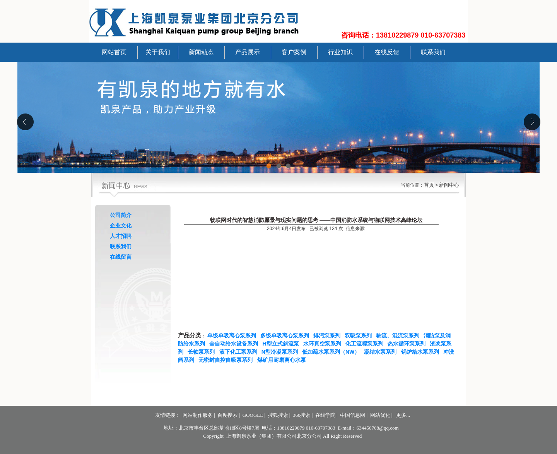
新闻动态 (201, 52)
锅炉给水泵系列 (421, 352)
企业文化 (121, 225)
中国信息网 (352, 415)
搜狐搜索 (278, 415)
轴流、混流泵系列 (399, 335)
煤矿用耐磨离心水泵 (283, 360)
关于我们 (157, 52)
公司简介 (121, 215)
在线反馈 (386, 52)
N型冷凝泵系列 (281, 352)
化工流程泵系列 (365, 343)
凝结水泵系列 (382, 352)
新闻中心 (449, 185)
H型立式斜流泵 (282, 343)
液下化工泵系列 (239, 352)
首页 (429, 185)
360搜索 (302, 415)
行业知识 (340, 52)
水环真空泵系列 (323, 343)
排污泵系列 (328, 335)
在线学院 (325, 415)
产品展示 (247, 52)
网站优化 (380, 415)
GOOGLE (253, 415)
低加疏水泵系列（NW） (332, 352)
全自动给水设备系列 (235, 343)
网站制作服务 (198, 415)
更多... (403, 415)
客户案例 (294, 52)
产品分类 (189, 335)
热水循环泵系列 (408, 343)
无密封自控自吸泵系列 (227, 360)
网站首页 (114, 52)
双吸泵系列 (360, 335)
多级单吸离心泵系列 (286, 335)
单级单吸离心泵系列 (233, 335)
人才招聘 (121, 236)
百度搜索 (227, 415)
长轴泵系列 (203, 352)
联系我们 (433, 52)
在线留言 (121, 257)
